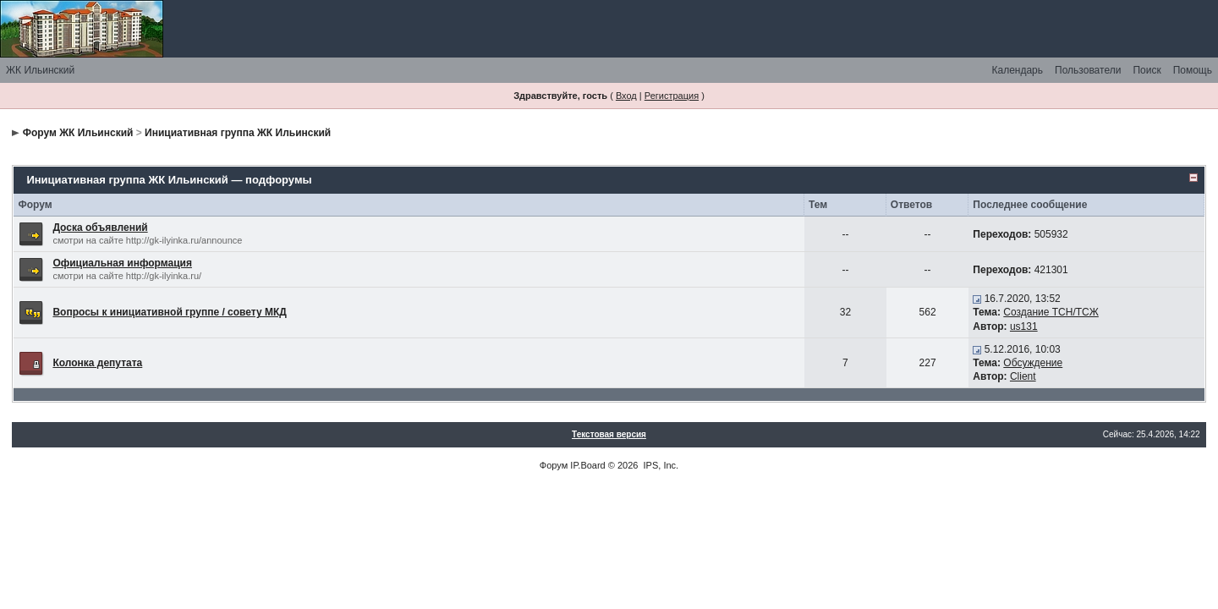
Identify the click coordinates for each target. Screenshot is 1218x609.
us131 (1024, 326)
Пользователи (1088, 70)
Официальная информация (122, 263)
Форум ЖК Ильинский (78, 133)
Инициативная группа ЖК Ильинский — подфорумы (168, 179)
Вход (626, 96)
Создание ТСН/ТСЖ (1051, 312)
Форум (554, 465)
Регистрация (672, 96)
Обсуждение (1032, 363)
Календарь (1017, 70)
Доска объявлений (99, 227)
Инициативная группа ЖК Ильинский (238, 133)
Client (1023, 376)
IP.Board (587, 465)
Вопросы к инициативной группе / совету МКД (169, 312)
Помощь (1192, 70)
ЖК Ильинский (40, 70)
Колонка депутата (97, 363)
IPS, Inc (660, 465)
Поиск (1146, 70)
